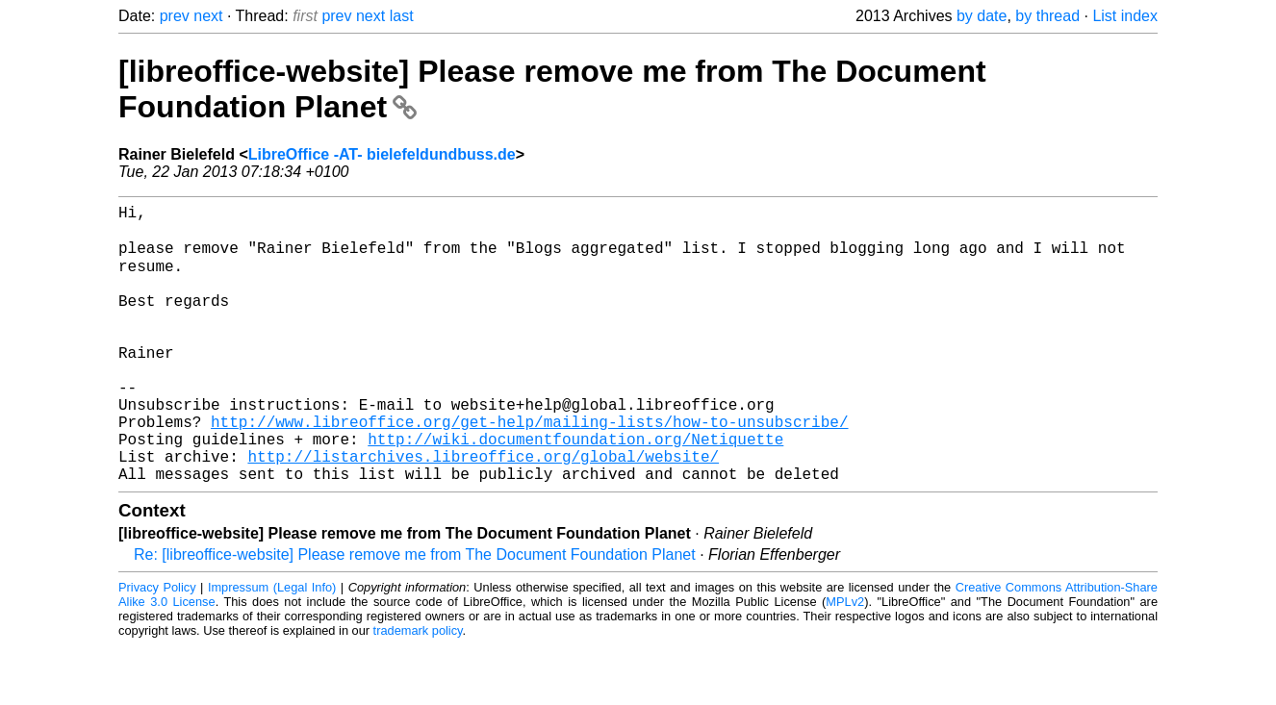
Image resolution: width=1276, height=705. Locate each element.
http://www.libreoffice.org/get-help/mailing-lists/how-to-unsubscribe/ (529, 469)
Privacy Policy (157, 647)
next (207, 16)
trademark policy (418, 690)
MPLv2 (845, 661)
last (402, 16)
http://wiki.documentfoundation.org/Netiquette (575, 490)
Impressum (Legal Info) (272, 647)
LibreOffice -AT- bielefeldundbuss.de (382, 154)
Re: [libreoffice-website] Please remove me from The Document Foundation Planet (415, 614)
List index (1125, 16)
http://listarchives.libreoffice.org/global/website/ (483, 511)
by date (982, 16)
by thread (1047, 16)
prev (175, 16)
